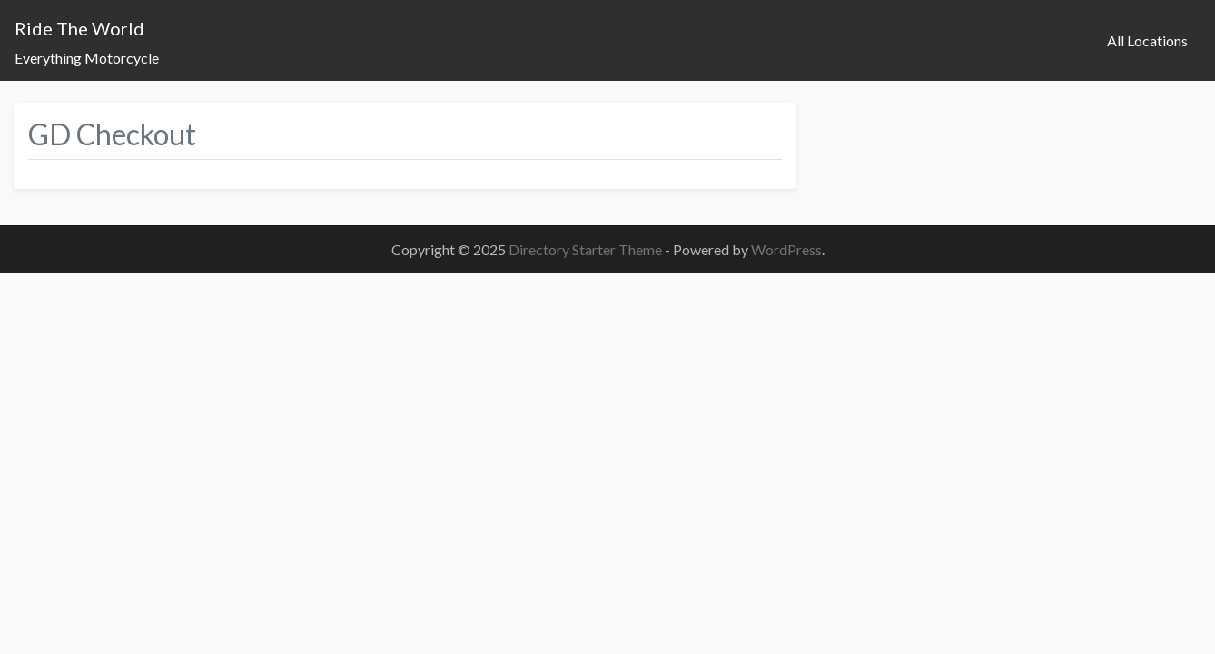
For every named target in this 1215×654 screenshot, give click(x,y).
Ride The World (79, 28)
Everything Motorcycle (87, 57)
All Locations (1147, 40)
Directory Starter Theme (587, 249)
